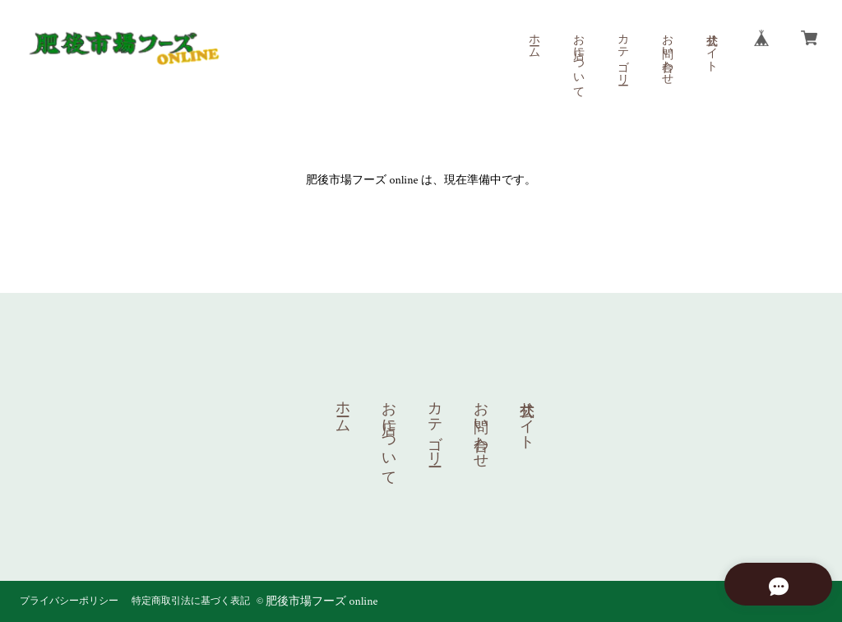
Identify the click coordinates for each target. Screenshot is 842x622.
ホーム (533, 39)
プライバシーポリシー (69, 601)
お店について (578, 59)
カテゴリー (622, 52)
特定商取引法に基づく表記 (191, 601)
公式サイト (711, 46)
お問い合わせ (666, 52)
